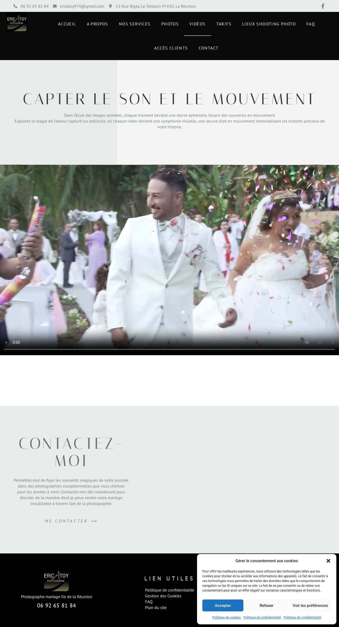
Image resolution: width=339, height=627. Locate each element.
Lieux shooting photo (269, 23)
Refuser (266, 605)
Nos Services (135, 23)
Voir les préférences (310, 605)
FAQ (310, 23)
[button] (328, 560)
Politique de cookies (226, 617)
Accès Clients (171, 48)
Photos (170, 23)
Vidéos (197, 23)
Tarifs (223, 23)
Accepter (223, 605)
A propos (97, 23)
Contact (209, 48)
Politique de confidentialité (262, 617)
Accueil (67, 23)
